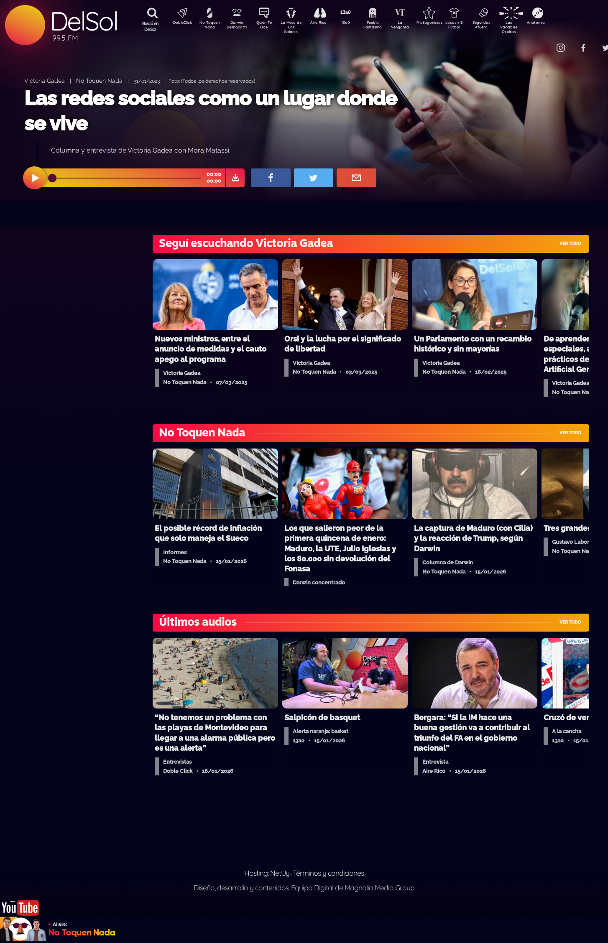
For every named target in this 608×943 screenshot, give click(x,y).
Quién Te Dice (267, 26)
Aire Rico (326, 23)
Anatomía (560, 23)
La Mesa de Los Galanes (296, 26)
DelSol (84, 21)
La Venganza (413, 26)
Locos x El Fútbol (472, 26)
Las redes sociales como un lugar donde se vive (210, 111)
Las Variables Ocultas (530, 26)
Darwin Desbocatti (238, 26)
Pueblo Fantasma (384, 26)
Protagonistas (442, 23)
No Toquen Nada (209, 26)
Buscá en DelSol (150, 26)
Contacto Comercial (543, 43)
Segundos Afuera (501, 26)
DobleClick (179, 23)
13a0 (355, 23)
